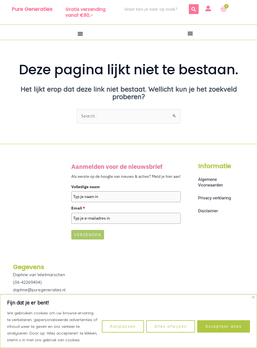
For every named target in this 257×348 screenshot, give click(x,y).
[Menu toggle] (80, 33)
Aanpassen (123, 326)
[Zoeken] (194, 9)
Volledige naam (85, 187)
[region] (128, 321)
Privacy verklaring (214, 198)
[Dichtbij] (253, 297)
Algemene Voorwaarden (210, 182)
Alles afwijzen (170, 326)
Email (78, 208)
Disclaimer (208, 211)
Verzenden (87, 235)
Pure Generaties (32, 9)
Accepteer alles (223, 326)
